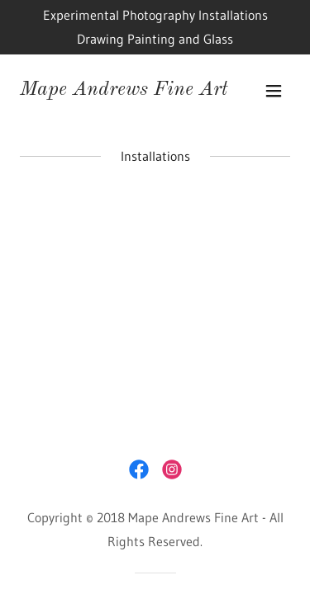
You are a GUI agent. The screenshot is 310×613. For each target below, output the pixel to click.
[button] (273, 90)
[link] (124, 90)
